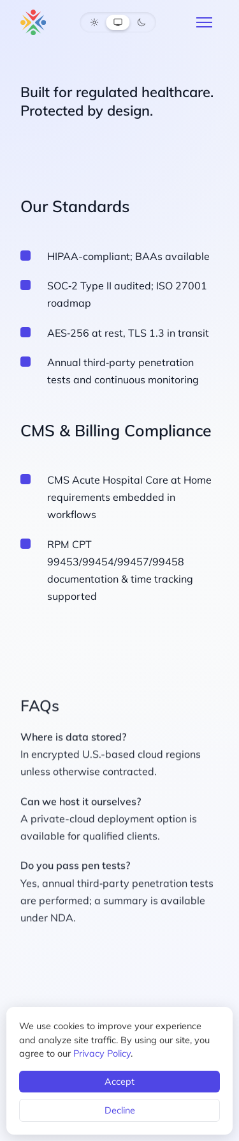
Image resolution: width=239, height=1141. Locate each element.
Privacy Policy (102, 1053)
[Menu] (204, 22)
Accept (119, 1081)
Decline (120, 1110)
